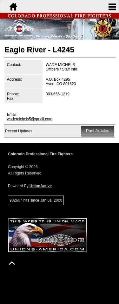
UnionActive (41, 186)
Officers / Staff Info (61, 69)
